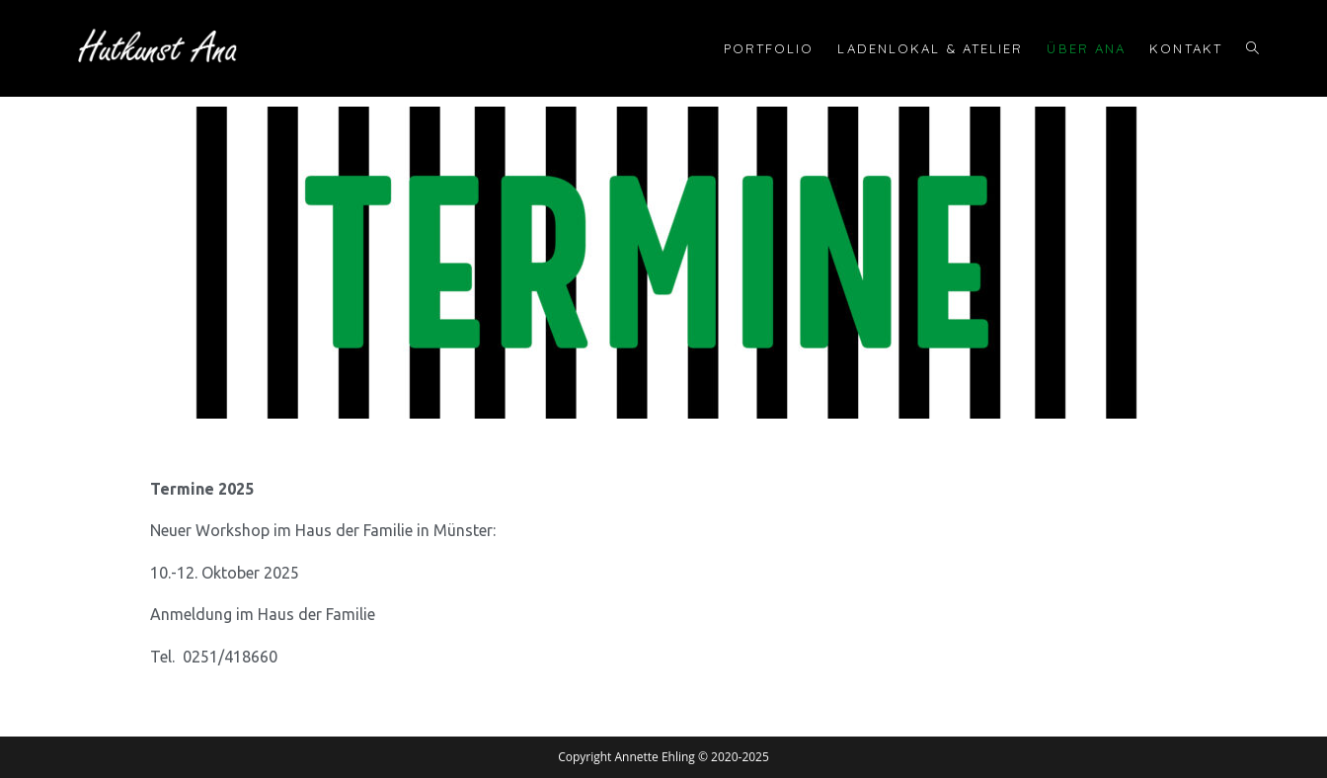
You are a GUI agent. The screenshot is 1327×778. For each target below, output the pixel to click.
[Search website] (1252, 48)
